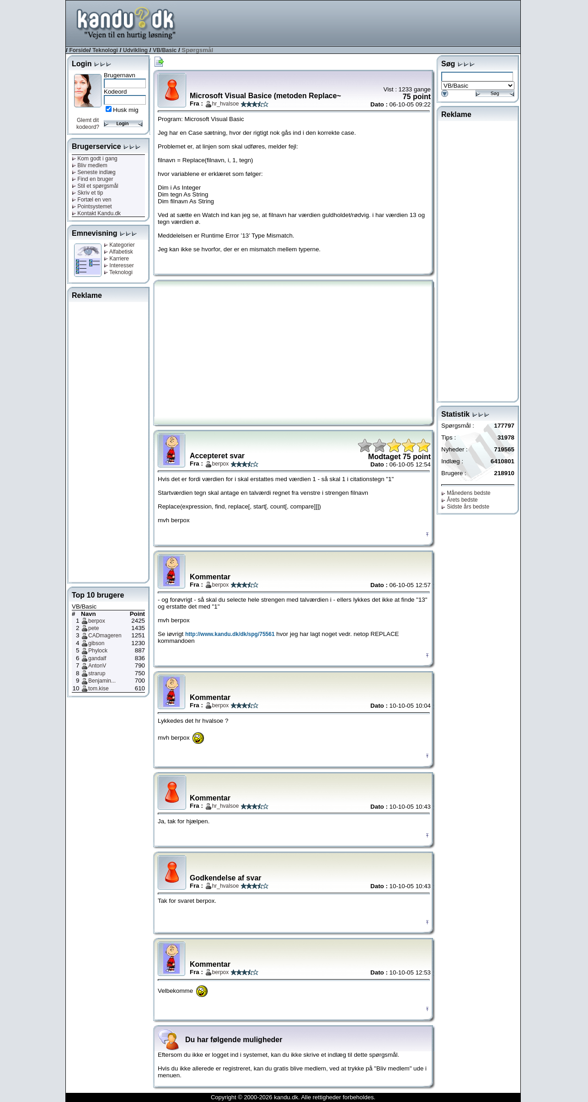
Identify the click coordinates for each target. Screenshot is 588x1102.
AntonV (97, 665)
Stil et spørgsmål (95, 186)
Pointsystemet (92, 206)
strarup (96, 673)
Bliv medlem (89, 165)
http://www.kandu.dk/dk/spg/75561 (230, 634)
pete (93, 628)
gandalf (97, 658)
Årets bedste (459, 500)
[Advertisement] (353, 22)
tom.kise (98, 688)
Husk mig (126, 109)
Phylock (97, 650)
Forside (79, 50)
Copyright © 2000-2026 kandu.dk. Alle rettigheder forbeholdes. (293, 1097)
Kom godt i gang (95, 158)
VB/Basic (164, 50)
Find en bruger (92, 179)
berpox (96, 621)
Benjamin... (102, 681)
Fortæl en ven (91, 199)
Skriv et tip (87, 193)
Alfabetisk (118, 252)
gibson (96, 643)
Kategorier (119, 245)
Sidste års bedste (465, 506)
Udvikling (135, 50)
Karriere (116, 258)
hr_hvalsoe (225, 104)
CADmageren (105, 635)
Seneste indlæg (94, 172)
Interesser (119, 265)
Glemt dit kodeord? (87, 123)
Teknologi (105, 50)
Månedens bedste (466, 493)
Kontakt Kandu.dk (96, 213)
